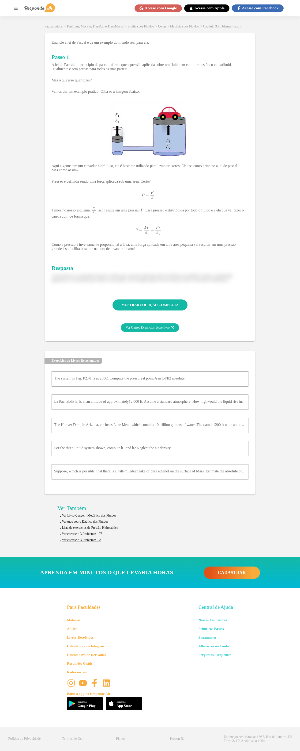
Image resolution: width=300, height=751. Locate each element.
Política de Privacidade (24, 738)
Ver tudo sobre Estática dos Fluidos (85, 521)
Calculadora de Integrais (85, 646)
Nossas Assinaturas (212, 620)
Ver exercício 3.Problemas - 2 (81, 540)
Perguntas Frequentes (214, 655)
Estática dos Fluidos (141, 26)
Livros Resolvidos (80, 637)
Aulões (72, 629)
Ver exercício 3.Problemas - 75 (82, 534)
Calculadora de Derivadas (86, 655)
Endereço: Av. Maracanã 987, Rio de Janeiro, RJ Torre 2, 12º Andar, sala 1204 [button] (258, 739)
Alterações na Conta (213, 646)
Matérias (73, 620)
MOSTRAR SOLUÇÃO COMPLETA (150, 305)
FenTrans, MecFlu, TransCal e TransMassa (95, 26)
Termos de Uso (72, 738)
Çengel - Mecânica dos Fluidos (178, 26)
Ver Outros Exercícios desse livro (150, 328)
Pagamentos (207, 637)
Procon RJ (177, 738)
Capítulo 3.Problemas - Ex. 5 (222, 26)
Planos (120, 738)
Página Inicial (54, 26)
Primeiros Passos (211, 629)
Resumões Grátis (80, 663)
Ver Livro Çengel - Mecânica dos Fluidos (89, 515)
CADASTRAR (232, 572)
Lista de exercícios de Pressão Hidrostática (90, 527)
